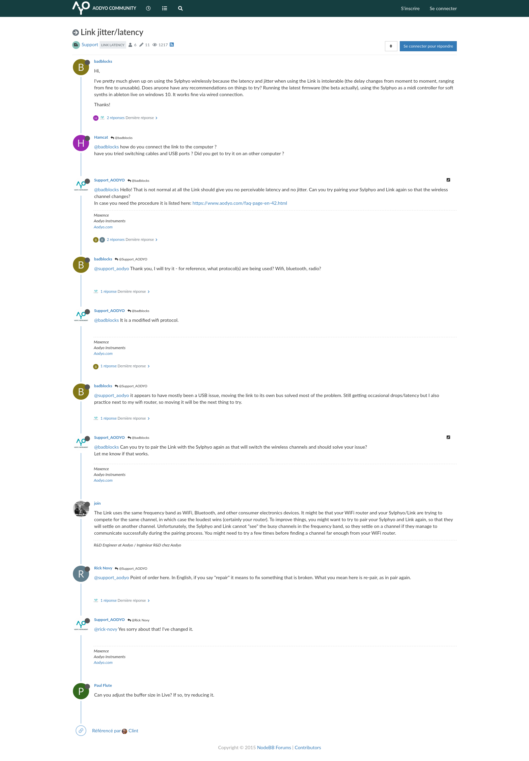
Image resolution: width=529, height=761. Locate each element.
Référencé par (106, 730)
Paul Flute (103, 685)
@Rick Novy (138, 620)
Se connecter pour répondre (428, 46)
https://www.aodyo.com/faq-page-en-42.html (240, 203)
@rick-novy (105, 629)
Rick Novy (103, 567)
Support (90, 44)
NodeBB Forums (274, 747)
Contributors (308, 747)
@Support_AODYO (131, 259)
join (97, 503)
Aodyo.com (103, 226)
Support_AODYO (109, 179)
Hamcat (101, 137)
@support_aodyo (111, 268)
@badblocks (122, 138)
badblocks (103, 61)
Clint (130, 730)
